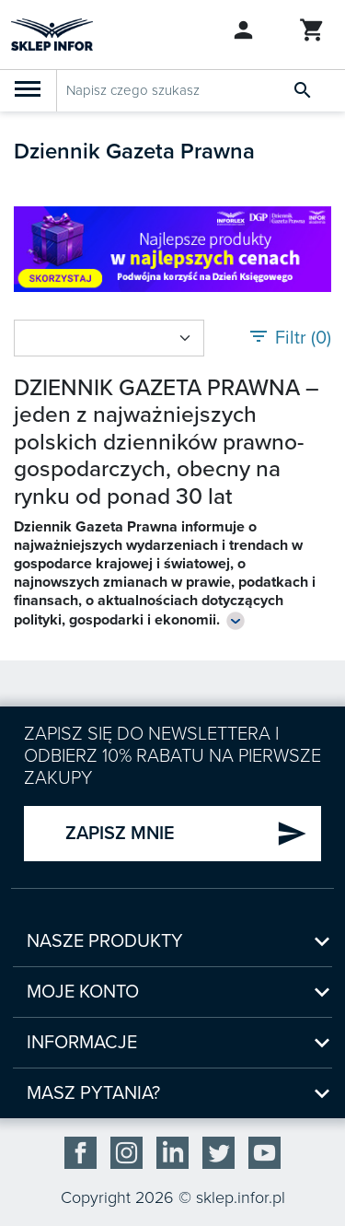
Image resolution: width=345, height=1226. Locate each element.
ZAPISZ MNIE (186, 833)
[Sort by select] (109, 338)
